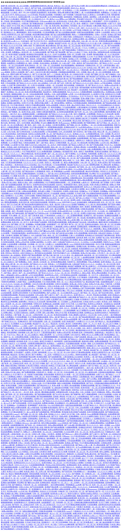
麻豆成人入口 (92, 337)
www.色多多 (50, 277)
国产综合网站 (50, 167)
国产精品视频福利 (77, 79)
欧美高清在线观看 (61, 315)
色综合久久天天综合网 (105, 114)
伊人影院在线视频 (100, 204)
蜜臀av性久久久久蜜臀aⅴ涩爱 (93, 335)
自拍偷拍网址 (9, 158)
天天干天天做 (6, 107)
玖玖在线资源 (99, 467)
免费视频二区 (15, 121)
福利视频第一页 (53, 438)
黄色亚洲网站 (59, 103)
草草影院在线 (99, 513)
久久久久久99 (91, 28)
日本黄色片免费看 (78, 189)
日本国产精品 (19, 520)
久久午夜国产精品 (16, 143)
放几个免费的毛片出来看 (95, 189)
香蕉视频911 (28, 388)
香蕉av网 (61, 12)
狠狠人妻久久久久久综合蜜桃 (98, 348)
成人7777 (85, 458)
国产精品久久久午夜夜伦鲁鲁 (74, 76)
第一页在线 (5, 21)
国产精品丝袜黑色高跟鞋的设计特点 (35, 204)
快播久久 (7, 330)
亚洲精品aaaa (25, 167)
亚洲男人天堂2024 (45, 421)
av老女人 (111, 116)
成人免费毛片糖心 (60, 290)
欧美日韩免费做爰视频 (33, 92)
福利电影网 (42, 352)
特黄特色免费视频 (8, 282)
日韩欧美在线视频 (87, 209)
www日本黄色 (7, 37)
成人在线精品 (43, 83)
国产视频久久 (25, 235)
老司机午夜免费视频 (110, 463)
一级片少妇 (89, 368)
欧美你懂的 (52, 12)
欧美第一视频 (86, 343)
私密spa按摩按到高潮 (56, 430)
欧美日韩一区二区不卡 (42, 37)
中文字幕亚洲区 (38, 76)
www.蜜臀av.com (61, 19)
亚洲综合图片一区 (23, 85)
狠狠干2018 (29, 145)
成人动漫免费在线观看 (105, 330)
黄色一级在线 (30, 59)
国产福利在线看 (18, 213)
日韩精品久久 (10, 136)
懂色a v (75, 34)
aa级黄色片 (24, 306)
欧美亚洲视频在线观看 (23, 193)
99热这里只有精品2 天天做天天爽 (105, 187)
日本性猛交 (25, 41)
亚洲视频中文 (37, 489)
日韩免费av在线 (101, 240)
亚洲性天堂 (43, 50)
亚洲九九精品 (32, 107)
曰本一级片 (80, 28)
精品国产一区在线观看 (79, 90)
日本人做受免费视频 (60, 94)
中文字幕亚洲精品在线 (30, 21)
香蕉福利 (21, 366)
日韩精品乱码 (78, 37)
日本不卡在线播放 (60, 54)
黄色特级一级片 (15, 123)
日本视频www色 (86, 59)
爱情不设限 (14, 74)
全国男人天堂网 (29, 81)
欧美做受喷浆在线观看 (12, 149)
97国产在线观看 (91, 251)
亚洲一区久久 (64, 308)
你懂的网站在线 (76, 178)
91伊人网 (52, 83)
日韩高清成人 (46, 441)
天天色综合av (74, 96)
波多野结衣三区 (69, 507)
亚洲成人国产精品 (114, 34)
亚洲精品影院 (82, 226)
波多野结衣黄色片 (39, 207)
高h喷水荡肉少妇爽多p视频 (96, 363)
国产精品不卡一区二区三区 (87, 297)
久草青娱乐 (39, 319)
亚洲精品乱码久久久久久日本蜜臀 (35, 361)
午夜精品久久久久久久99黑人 (88, 50)
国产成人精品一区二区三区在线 (69, 45)
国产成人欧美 (51, 28)
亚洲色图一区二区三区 (41, 330)
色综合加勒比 (45, 63)
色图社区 (89, 140)
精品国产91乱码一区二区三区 (66, 43)
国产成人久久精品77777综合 (77, 52)
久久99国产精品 (81, 304)
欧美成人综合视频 (19, 107)
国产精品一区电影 (8, 48)
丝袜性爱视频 (27, 304)
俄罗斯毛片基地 (21, 346)
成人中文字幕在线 (85, 26)
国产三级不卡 (50, 295)
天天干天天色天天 (11, 17)
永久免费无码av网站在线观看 (93, 176)
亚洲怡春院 (109, 467)
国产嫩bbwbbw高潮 (47, 231)
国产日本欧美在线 (23, 132)
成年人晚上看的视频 (16, 59)
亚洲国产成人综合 (103, 237)
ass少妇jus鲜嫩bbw (48, 518)
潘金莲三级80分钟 (69, 469)
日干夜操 (24, 28)
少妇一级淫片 (87, 328)
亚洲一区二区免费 (74, 54)
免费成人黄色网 (55, 436)
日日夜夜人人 (42, 173)
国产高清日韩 (116, 421)
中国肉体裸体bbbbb (66, 337)
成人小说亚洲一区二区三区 (25, 178)
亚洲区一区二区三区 (55, 372)
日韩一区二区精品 (44, 125)
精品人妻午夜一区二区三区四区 (40, 189)
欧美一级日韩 (55, 204)
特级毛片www (108, 242)
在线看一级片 (10, 211)
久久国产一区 (50, 350)
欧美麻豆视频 (94, 143)
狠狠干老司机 (93, 460)
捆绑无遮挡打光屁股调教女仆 (110, 222)
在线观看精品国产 (108, 282)
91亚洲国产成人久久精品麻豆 (62, 299)
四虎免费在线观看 (102, 527)
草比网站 (20, 482)
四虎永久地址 (28, 156)
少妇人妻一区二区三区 (89, 41)
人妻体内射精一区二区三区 (109, 275)
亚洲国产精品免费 (52, 487)
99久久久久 (20, 61)
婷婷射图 (46, 370)
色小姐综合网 (82, 143)
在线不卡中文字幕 (13, 26)
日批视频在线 (84, 377)
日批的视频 (75, 98)
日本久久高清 (103, 315)
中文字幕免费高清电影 (46, 118)
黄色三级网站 (27, 251)
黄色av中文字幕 (74, 81)
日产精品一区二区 (37, 467)
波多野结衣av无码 (52, 275)
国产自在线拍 (98, 215)
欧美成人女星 (59, 286)
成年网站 (54, 489)
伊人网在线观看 (11, 200)
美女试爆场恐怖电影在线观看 (97, 193)
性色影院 (74, 26)
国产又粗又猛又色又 (64, 39)
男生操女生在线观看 (26, 295)
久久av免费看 (115, 257)
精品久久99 (6, 224)
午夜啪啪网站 (109, 396)
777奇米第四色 (99, 19)
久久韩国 (115, 390)
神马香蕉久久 (76, 273)
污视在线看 (84, 70)
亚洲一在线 (58, 319)
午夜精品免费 (61, 101)
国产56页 (60, 83)
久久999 (90, 56)
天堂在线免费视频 (22, 427)
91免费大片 (80, 321)
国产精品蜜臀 (60, 52)
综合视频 (43, 407)
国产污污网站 (40, 277)
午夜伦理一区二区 (12, 140)
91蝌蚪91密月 (53, 59)
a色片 (105, 70)
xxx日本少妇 (104, 143)
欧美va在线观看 (52, 105)
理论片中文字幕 (106, 405)
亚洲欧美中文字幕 (14, 191)
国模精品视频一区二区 (20, 94)
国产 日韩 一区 (14, 476)
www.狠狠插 (5, 72)
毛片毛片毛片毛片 (63, 118)
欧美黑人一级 (89, 357)
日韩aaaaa (66, 436)
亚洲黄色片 (9, 196)
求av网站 (92, 173)
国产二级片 (30, 72)
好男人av (112, 193)
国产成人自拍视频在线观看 (65, 32)
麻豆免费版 (35, 123)
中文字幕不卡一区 (20, 374)
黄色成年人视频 (44, 191)
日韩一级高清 (77, 63)
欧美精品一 (9, 165)
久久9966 (61, 500)
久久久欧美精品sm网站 (77, 456)
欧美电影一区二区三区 (25, 436)
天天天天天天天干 (107, 399)
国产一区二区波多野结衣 (28, 273)
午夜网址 (92, 308)
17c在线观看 (105, 32)
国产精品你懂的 (96, 70)
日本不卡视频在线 (98, 392)
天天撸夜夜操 (15, 441)
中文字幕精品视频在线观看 (55, 182)
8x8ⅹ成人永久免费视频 (22, 284)
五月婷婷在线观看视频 (65, 112)
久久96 (113, 416)
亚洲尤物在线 (22, 134)
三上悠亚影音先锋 (75, 301)
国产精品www (67, 434)
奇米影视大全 (64, 260)
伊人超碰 (96, 447)
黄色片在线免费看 (35, 32)
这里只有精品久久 (14, 23)
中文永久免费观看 (40, 138)
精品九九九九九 (59, 348)
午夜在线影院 (114, 480)
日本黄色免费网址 (59, 125)
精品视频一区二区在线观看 (17, 310)
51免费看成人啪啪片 (15, 377)
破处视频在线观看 (8, 277)
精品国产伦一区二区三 (41, 324)
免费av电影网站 (8, 511)
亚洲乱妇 (79, 306)
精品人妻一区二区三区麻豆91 (108, 132)
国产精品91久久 (111, 343)
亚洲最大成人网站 (12, 494)
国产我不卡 (27, 185)
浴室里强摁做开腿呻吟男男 (51, 56)
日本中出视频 (30, 196)
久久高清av (85, 242)
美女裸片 (104, 59)
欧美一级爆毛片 (83, 23)
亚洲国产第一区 (109, 350)
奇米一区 (106, 310)
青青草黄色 (18, 81)
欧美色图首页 (9, 50)
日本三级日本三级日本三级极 (13, 454)
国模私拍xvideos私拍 (49, 198)
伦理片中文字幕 (28, 103)
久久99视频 (36, 218)
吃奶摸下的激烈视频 (15, 271)
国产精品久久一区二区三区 (67, 317)
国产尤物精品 (111, 74)
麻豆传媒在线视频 (69, 138)
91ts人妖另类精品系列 (56, 405)
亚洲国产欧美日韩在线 (42, 79)
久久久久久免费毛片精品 (89, 416)
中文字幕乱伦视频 (78, 489)
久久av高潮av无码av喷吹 (83, 169)
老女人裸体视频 (26, 140)
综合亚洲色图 (49, 399)
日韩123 (36, 231)
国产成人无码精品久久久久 (106, 385)
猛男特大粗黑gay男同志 (69, 377)
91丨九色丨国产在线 (105, 28)
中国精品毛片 (110, 432)
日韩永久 (62, 105)
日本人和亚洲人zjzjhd (37, 28)
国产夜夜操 (63, 59)
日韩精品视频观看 (54, 98)
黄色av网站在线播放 (99, 273)
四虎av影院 (63, 416)
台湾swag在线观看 (71, 319)
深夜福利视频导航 (49, 112)
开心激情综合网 (39, 45)
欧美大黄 (115, 72)
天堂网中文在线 (31, 10)
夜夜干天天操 (15, 70)
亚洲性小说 (102, 154)
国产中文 (104, 407)
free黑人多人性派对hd (40, 359)
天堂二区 (18, 511)
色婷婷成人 (59, 116)
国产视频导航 (76, 394)
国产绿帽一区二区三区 (29, 414)
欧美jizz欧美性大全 (65, 211)
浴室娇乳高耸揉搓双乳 (38, 12)
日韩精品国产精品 (63, 350)
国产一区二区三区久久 (70, 70)
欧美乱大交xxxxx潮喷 (28, 160)
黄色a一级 (53, 317)
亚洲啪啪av (57, 151)
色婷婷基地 (47, 290)
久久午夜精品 (23, 452)
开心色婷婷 (55, 240)
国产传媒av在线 (91, 132)
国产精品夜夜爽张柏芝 (32, 56)
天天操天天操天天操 (110, 98)
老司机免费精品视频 (58, 262)
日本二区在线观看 (65, 121)
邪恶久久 (48, 162)
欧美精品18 (89, 235)
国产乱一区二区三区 (100, 169)
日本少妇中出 (63, 136)
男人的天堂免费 (111, 176)
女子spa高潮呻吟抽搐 (84, 447)
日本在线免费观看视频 (50, 237)
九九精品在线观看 (40, 52)
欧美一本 (49, 171)
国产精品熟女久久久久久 (62, 134)
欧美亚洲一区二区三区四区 (32, 149)
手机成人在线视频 (99, 436)
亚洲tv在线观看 (53, 379)
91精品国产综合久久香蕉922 (85, 15)
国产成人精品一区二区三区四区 (103, 160)
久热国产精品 (21, 282)
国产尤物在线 (61, 277)
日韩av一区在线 (101, 34)
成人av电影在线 (33, 407)
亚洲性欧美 (94, 61)
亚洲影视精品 (27, 79)
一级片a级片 (95, 399)
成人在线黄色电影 (42, 436)
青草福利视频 (84, 87)
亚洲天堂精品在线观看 (55, 207)
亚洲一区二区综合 (112, 19)
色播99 (38, 112)
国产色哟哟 (24, 127)
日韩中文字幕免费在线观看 (35, 105)
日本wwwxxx (66, 204)
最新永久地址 (23, 182)
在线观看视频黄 (83, 138)
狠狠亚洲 (116, 301)
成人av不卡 (101, 317)
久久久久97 (61, 505)
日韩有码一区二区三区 (30, 43)
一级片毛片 (13, 114)
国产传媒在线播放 (69, 50)
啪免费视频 (89, 151)
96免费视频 (109, 423)
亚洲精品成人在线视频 (51, 304)
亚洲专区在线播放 (102, 151)
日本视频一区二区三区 (36, 244)
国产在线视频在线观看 (14, 185)
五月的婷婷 (27, 116)
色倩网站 (98, 271)
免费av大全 (5, 74)
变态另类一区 (23, 176)
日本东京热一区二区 (72, 449)
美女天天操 (77, 121)
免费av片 (102, 158)
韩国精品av (90, 101)
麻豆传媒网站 (60, 209)
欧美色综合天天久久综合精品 (26, 165)
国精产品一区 (61, 156)
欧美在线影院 (23, 379)
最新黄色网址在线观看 (24, 209)
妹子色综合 (106, 401)
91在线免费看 (92, 147)
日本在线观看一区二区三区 (45, 156)
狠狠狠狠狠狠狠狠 (95, 103)
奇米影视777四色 (26, 390)
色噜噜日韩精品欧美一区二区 (47, 196)
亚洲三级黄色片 (106, 61)
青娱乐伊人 (49, 319)
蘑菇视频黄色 (22, 32)
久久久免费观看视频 (44, 151)
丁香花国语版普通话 (18, 233)
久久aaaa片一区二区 (21, 169)
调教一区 (79, 220)
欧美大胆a (47, 489)
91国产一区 (60, 10)
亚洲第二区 (19, 48)
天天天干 (36, 332)
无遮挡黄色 (14, 370)
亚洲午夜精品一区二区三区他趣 (29, 136)
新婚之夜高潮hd (11, 366)
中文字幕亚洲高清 (54, 138)
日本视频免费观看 (93, 136)
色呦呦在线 (77, 17)
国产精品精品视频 (110, 103)
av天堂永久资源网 (63, 335)
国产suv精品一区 (55, 50)
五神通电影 (60, 326)
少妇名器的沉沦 (60, 454)
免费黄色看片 (116, 76)
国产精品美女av (104, 454)
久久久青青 (28, 456)
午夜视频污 (58, 15)
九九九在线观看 (11, 452)
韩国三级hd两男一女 (47, 335)
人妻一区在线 (14, 160)
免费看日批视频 (77, 123)
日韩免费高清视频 (22, 337)
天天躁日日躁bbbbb (21, 313)
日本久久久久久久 (21, 465)
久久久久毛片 (110, 491)
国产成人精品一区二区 (39, 443)
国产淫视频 (5, 145)
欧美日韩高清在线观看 (39, 202)
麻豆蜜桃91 (65, 26)
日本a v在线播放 (88, 441)
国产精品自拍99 (28, 171)
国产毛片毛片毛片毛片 (39, 41)
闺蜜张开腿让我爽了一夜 (74, 12)
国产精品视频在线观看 (43, 394)
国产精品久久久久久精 (38, 264)
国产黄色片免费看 (63, 410)
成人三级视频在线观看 (26, 114)
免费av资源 (75, 41)
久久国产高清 (73, 87)
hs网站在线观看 (26, 76)
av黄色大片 (85, 182)
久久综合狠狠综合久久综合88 (109, 105)
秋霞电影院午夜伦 (71, 185)
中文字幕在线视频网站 (108, 196)
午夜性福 (25, 23)
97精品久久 (8, 374)
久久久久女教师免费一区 (106, 121)
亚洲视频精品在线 (105, 39)
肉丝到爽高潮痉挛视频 (41, 34)
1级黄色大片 (80, 140)
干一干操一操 (46, 26)
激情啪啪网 (67, 56)
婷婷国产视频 (113, 118)
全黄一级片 (88, 513)
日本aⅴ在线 (34, 452)
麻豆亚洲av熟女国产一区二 (36, 98)
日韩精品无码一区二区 (93, 65)
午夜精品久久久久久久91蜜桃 (95, 37)
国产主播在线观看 (84, 158)
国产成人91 (102, 346)
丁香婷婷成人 (41, 286)
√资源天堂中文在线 (60, 87)
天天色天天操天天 (8, 343)
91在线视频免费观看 (92, 12)
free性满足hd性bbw (85, 127)
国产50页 (33, 129)
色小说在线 (81, 149)
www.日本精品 (45, 30)
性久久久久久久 (115, 59)
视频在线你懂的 (83, 496)
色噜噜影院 (105, 136)
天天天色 (54, 158)
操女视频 (5, 79)
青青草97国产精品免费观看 (32, 255)
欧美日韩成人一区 (103, 511)
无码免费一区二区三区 (35, 39)
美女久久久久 (91, 105)
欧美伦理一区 (27, 52)
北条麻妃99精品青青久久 (90, 449)
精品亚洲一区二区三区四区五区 (96, 255)
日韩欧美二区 (87, 30)
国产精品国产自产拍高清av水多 (98, 76)
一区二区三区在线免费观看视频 (103, 359)
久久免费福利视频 (88, 527)
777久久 (85, 48)
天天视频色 (15, 324)
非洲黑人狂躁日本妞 (71, 191)
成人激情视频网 (102, 308)
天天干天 (94, 275)
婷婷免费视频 (82, 262)
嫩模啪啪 (96, 59)
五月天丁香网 (105, 416)
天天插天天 (103, 476)
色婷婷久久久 (47, 251)
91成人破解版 (95, 407)
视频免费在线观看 (21, 474)
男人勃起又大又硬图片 (18, 257)
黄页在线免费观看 (98, 500)
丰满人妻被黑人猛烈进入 (78, 315)
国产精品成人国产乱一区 (58, 229)
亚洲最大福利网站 (14, 103)
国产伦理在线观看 (36, 321)
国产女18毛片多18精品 (64, 169)
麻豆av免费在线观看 (71, 162)
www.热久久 (5, 324)
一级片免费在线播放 (57, 485)
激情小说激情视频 (64, 383)
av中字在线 (77, 30)
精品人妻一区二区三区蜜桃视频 (99, 72)
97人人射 (89, 204)
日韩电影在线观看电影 (106, 372)
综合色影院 (53, 260)
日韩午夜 (114, 68)
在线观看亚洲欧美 (62, 244)
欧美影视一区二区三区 (77, 452)
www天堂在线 (32, 15)
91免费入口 (93, 48)
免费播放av (105, 12)
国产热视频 (14, 129)
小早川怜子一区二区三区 (106, 253)
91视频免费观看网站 (86, 34)
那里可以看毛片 (74, 494)
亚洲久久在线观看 (18, 72)
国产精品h (58, 251)
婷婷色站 (75, 390)
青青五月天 (70, 447)
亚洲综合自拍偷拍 (92, 224)
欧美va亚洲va (103, 162)
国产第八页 (87, 485)
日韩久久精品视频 (40, 456)
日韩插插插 (75, 253)
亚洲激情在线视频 (30, 118)
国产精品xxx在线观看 (46, 129)
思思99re (8, 253)
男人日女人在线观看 (75, 290)
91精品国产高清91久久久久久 (69, 242)
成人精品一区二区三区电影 (61, 30)
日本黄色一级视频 (47, 43)
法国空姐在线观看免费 (72, 341)
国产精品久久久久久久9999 (27, 83)
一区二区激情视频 (74, 182)
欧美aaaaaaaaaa (21, 15)
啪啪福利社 (113, 308)
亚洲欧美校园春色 (29, 173)
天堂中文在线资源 (110, 21)
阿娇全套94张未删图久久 (21, 381)
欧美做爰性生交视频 (94, 218)
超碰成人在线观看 (67, 193)
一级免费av (31, 286)
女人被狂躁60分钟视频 (60, 388)
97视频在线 (19, 180)
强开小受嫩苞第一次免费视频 (85, 114)
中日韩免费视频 (49, 32)
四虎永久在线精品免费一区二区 (40, 134)
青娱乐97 (23, 410)
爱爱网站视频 (94, 165)
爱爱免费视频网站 (11, 202)
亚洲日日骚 (19, 277)
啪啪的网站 (27, 207)
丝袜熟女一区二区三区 (84, 467)
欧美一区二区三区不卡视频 (108, 324)
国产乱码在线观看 (37, 487)
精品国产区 (63, 268)
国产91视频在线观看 (91, 196)
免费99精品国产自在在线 (77, 222)
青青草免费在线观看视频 (108, 41)
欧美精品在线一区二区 (63, 288)
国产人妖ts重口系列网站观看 (73, 251)
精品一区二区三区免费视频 (58, 235)
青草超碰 (65, 412)
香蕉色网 (19, 388)
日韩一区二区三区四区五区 (45, 505)
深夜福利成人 (20, 218)
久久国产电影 (110, 403)
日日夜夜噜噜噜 (56, 213)
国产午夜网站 (71, 154)
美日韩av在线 (89, 290)
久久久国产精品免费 (39, 17)
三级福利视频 (58, 432)
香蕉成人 (51, 264)
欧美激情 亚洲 (77, 332)
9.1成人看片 (60, 518)
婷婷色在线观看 (115, 191)
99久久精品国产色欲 (39, 235)
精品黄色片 (47, 92)
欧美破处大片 (91, 346)
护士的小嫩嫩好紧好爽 (49, 123)
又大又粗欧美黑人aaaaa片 (70, 293)
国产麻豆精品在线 (74, 359)
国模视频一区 (24, 260)
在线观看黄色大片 (21, 502)
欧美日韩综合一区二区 (33, 65)
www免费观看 (96, 200)
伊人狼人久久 (71, 396)
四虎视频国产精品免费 (27, 357)
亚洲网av (85, 125)
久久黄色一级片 (51, 242)
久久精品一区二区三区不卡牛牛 (85, 211)
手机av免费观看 (94, 262)
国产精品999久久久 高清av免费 (70, 196)
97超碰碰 (5, 257)
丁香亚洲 (85, 350)
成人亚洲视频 (35, 518)
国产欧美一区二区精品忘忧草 (73, 74)
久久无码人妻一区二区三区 (44, 101)
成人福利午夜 (35, 423)
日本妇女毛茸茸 (108, 200)
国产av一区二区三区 (63, 249)
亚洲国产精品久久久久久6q (106, 79)
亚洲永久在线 (36, 383)
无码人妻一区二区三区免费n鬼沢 (40, 226)
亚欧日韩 (42, 121)
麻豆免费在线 (51, 45)
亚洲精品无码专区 (85, 427)
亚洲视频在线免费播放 (85, 469)
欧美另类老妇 (87, 45)
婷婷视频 (21, 332)
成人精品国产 (94, 354)
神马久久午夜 (116, 32)
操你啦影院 (68, 17)
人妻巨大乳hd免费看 (81, 434)
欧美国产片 (18, 432)
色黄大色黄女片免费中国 (99, 185)
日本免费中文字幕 (104, 15)
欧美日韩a (93, 52)
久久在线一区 (103, 211)
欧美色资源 (93, 233)
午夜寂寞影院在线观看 (10, 96)
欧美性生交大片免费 (113, 94)
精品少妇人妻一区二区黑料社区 (68, 61)
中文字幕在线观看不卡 (38, 127)
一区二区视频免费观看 (74, 215)
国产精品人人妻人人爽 (84, 445)
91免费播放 (9, 246)
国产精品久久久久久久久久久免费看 (93, 286)
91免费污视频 (22, 348)
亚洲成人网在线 (80, 147)
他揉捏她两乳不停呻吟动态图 (80, 268)
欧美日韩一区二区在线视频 (88, 498)
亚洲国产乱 (88, 215)
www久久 (28, 48)
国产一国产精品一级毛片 (45, 143)
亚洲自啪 (105, 469)
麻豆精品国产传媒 (93, 282)
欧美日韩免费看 (47, 454)
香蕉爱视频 (37, 480)
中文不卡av (108, 145)
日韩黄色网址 (93, 277)
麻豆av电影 (86, 109)
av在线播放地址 (83, 396)
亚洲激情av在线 (49, 61)
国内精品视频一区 (100, 54)
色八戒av (54, 524)
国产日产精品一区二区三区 (107, 123)
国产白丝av (32, 516)
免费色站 (69, 103)
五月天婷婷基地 (98, 343)
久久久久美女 (65, 255)
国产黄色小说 (37, 339)
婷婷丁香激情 (85, 207)
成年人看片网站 (48, 313)
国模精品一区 (25, 19)
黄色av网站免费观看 (49, 136)
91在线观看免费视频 (91, 410)
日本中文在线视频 (105, 394)
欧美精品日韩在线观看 (35, 54)
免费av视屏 (37, 187)
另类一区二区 (7, 98)
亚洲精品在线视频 (112, 215)
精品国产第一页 (29, 271)
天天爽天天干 (112, 149)
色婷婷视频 (92, 154)
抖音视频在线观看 (73, 343)
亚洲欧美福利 (42, 160)
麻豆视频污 (114, 143)
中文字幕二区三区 (69, 23)
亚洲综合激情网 (75, 109)
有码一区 (60, 282)
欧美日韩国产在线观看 (17, 54)
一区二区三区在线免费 (15, 65)
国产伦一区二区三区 (67, 407)
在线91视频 (44, 176)
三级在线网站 (23, 200)
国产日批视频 (106, 279)
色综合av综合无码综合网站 (56, 465)
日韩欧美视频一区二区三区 (66, 143)
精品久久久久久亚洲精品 (54, 520)
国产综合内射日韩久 (91, 63)
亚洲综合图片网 (24, 17)
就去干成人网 (82, 129)
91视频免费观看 (86, 92)
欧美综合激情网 (41, 154)
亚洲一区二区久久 (102, 101)
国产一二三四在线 (54, 74)
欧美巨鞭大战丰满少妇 (46, 10)
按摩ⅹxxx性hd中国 (112, 85)
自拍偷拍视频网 (72, 326)
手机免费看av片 (19, 98)
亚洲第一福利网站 (90, 17)
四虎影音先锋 (35, 308)
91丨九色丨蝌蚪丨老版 (81, 160)
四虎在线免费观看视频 (79, 173)
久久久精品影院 (7, 463)
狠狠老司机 (14, 167)
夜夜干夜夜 (67, 37)
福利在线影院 (88, 279)
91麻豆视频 (97, 26)
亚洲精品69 (102, 107)
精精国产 (12, 68)
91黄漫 (97, 32)
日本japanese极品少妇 (48, 21)
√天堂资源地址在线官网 (106, 266)
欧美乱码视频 (11, 385)
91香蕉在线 (22, 279)
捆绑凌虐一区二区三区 (82, 520)
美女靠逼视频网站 (68, 65)
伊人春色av (50, 19)
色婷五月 (106, 218)
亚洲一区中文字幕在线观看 (24, 469)
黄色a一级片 (65, 379)
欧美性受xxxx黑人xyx (12, 41)
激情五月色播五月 (46, 341)
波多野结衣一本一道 (18, 101)
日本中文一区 (103, 10)
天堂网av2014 (17, 438)
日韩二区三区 (40, 377)
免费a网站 (72, 19)
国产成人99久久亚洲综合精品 (59, 173)
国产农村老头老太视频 (64, 233)
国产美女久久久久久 (96, 85)
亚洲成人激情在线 (105, 297)
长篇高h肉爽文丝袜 (96, 487)
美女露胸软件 (60, 403)
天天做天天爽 (80, 193)
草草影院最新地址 (50, 149)
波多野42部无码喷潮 (20, 293)
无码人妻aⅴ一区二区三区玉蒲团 (40, 348)
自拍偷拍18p (10, 209)
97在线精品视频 (15, 368)
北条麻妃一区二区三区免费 (71, 458)
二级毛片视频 (43, 297)
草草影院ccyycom (55, 202)
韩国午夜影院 (99, 178)
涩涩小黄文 (66, 98)
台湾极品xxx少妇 (60, 81)
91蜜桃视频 (38, 180)
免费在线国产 (50, 39)
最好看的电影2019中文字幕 (86, 330)
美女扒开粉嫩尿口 (79, 346)
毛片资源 (30, 101)
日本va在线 (39, 295)
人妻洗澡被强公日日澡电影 (87, 107)
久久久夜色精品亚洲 (82, 94)
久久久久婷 (90, 321)
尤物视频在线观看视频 (66, 72)
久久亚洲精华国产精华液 (25, 350)
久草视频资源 (112, 109)
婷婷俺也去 (26, 70)
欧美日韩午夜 (24, 202)
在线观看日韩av (99, 92)
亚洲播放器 (28, 180)
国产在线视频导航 (55, 357)
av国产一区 (37, 237)
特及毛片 (58, 469)
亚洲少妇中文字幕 (73, 527)
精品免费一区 (58, 162)
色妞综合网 (29, 277)
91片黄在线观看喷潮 (39, 70)
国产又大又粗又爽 (39, 74)
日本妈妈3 (66, 271)
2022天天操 (13, 229)
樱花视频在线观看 (48, 392)
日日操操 (64, 301)
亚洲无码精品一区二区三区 (61, 346)
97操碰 (98, 469)
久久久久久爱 (18, 460)
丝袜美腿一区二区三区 (71, 257)
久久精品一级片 (16, 12)
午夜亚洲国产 (97, 21)
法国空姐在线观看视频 (85, 32)
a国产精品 (111, 220)
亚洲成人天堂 (73, 59)
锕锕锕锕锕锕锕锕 (51, 337)
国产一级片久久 (44, 346)
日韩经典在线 (59, 246)
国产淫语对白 (78, 132)
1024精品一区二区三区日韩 (105, 264)
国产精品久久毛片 (106, 63)
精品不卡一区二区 (12, 478)
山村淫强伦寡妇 (109, 65)
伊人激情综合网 (77, 255)
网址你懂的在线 (28, 154)
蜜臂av (108, 392)
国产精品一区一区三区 (101, 30)
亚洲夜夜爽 (13, 443)
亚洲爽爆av (104, 191)
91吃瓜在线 (70, 399)
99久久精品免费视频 (41, 140)
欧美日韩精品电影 (88, 244)
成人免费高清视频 (73, 209)
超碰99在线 (109, 127)
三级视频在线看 (42, 114)
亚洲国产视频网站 (78, 204)
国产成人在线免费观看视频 (61, 34)
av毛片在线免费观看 (36, 275)
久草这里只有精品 (33, 366)
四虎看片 (7, 416)
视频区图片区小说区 (104, 288)
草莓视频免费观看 (79, 383)
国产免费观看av (62, 96)
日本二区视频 (85, 392)
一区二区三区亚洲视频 (59, 522)
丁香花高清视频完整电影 (13, 156)
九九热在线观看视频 (68, 237)
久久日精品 (116, 319)
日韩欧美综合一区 (42, 68)
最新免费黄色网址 (54, 271)
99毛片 (24, 121)
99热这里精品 (15, 237)
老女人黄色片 (23, 249)
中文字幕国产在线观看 (102, 56)
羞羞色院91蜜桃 (88, 341)
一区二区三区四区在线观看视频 (95, 116)
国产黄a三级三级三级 (51, 255)
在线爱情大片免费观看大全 (17, 63)
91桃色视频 (103, 118)
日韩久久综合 (24, 487)
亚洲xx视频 (85, 98)
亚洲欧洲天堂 (23, 321)
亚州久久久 (88, 187)
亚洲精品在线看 (34, 502)
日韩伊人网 (32, 346)
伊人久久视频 (76, 328)
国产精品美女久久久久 (36, 447)
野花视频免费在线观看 (54, 76)
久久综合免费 (116, 180)
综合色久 (59, 185)
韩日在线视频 (69, 85)
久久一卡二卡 (38, 211)
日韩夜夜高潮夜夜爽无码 (37, 343)
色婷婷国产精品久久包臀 (67, 149)
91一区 (28, 218)
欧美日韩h (56, 26)
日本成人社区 (92, 68)
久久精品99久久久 (39, 19)
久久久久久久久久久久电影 (33, 162)
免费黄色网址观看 (8, 61)
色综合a (101, 198)
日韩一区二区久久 (83, 430)
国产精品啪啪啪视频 (44, 396)
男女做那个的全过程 (85, 19)
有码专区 (16, 253)
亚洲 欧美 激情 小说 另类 (85, 237)
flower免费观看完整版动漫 (97, 414)
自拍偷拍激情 (43, 485)
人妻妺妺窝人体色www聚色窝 (65, 226)
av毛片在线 (11, 132)
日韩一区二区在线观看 (34, 61)
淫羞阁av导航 (20, 50)
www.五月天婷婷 (50, 211)
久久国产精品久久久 (91, 405)
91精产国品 (71, 277)
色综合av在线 (94, 90)
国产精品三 (110, 374)
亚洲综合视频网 (26, 494)
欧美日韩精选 (106, 496)
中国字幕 (108, 284)
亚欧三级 (80, 381)
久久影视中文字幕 (98, 94)
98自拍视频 (86, 359)
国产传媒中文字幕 (86, 403)
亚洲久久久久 (89, 79)
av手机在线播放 (107, 83)
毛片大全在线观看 (103, 173)
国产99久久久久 (77, 271)
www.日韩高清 (75, 244)
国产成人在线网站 (54, 70)
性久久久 (38, 401)
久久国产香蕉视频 (111, 487)
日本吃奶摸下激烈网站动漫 (104, 235)
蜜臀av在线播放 (98, 438)
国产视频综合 (58, 279)
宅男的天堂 (37, 304)
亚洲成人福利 (12, 147)
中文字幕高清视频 (49, 282)
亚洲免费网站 (22, 189)
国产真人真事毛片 (89, 266)
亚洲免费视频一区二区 (50, 268)
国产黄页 (64, 224)
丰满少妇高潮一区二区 (9, 260)
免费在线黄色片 (8, 423)
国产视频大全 (82, 518)
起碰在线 (74, 249)
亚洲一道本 (49, 209)
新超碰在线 (80, 65)
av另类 (71, 94)
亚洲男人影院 (76, 200)
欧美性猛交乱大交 (25, 147)
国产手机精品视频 (97, 145)
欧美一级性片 (62, 28)
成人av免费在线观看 (56, 443)
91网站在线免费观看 (29, 191)
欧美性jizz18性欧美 (27, 96)
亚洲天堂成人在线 (29, 112)
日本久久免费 (45, 299)
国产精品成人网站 (105, 251)
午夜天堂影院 (75, 388)
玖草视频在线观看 (8, 39)
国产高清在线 (55, 476)
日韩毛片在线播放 (62, 284)
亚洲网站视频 (86, 81)
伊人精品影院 (71, 167)
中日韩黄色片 (85, 299)
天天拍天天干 (57, 37)
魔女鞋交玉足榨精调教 (9, 301)
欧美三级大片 (89, 220)
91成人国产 (66, 63)
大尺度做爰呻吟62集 (64, 264)
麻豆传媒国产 (6, 527)
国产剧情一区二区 (84, 167)
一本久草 (88, 295)
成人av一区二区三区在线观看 (61, 513)
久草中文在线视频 (38, 85)
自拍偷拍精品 (41, 59)
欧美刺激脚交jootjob (86, 249)
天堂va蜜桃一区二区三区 (18, 215)
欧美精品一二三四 (72, 10)
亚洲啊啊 (31, 68)
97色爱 (87, 74)
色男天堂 (113, 366)
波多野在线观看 (113, 37)
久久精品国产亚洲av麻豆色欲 (86, 454)
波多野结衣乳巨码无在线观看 (59, 41)
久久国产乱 (68, 520)
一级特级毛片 (35, 198)
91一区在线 (37, 48)
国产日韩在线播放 (107, 449)
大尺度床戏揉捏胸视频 (14, 162)
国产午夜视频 (68, 15)
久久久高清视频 (26, 324)
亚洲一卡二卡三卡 (44, 257)
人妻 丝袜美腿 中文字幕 (107, 17)
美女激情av (92, 246)
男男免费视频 (55, 412)
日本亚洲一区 (45, 262)
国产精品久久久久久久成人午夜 (90, 43)
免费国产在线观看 (84, 500)
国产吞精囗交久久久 (9, 321)
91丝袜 (115, 394)
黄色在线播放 (15, 21)
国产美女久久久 (86, 229)
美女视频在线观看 (107, 90)
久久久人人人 (15, 154)
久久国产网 (11, 85)
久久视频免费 (97, 520)
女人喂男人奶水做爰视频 (70, 385)
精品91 (16, 76)
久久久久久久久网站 (105, 471)
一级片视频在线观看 (44, 87)
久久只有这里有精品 (8, 134)
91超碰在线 (112, 70)
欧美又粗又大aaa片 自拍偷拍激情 (74, 202)
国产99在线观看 (114, 45)
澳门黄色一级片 (104, 68)
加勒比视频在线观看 (25, 187)
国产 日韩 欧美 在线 (36, 215)
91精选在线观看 (29, 143)
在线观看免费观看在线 (68, 180)
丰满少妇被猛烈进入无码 (94, 231)
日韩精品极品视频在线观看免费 (71, 187)
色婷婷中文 (101, 213)
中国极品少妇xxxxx (22, 423)
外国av (44, 434)
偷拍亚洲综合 (105, 421)
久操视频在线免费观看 (52, 23)
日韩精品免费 (106, 443)
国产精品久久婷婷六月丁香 (79, 145)
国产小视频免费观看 (89, 394)
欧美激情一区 (56, 63)
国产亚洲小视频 (114, 204)
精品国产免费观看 (8, 10)
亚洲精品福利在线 (40, 116)
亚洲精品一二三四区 (51, 180)
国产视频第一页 (15, 112)
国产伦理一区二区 (100, 45)
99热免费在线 (92, 222)
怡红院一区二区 (110, 87)
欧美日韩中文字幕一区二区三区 (58, 200)
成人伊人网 (104, 410)
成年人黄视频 (9, 427)
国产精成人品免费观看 (104, 357)
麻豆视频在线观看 (29, 87)
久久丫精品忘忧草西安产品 (23, 37)
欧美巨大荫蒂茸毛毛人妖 (11, 34)
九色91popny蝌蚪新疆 (66, 524)
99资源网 (51, 116)
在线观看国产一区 (53, 224)
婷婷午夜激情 (62, 145)
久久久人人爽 (113, 240)
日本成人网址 (73, 21)
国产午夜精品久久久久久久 (60, 370)
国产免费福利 (74, 229)
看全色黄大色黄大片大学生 (19, 268)
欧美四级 (95, 158)
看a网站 (99, 310)
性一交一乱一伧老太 (41, 266)
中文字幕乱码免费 (86, 370)
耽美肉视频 (54, 176)
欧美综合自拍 (62, 21)
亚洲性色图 (95, 182)
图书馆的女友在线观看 (43, 253)
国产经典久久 (12, 279)
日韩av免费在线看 (42, 449)
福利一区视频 (33, 63)
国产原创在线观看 (17, 30)
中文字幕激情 (94, 191)
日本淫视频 (26, 123)
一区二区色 (47, 354)
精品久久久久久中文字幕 (112, 26)
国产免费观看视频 (29, 372)
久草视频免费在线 (93, 134)
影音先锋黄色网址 (27, 394)
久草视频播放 (47, 279)
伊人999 (26, 12)
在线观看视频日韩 (17, 425)
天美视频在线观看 (47, 249)
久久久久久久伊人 (29, 288)
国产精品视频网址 (54, 471)
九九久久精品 (33, 341)
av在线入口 (60, 215)
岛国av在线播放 (59, 447)
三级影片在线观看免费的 (26, 385)
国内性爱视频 (111, 112)
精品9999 (19, 319)
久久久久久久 (99, 127)
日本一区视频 (81, 72)
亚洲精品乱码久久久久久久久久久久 (96, 260)
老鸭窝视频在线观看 (55, 127)
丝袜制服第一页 (84, 275)
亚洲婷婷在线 (108, 518)
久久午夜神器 (82, 154)
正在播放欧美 (14, 390)
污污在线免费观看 (69, 107)
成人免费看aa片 (91, 39)
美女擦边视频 (35, 268)
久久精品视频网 (96, 242)
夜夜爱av (47, 94)
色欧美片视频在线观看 (61, 189)
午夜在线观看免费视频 (109, 447)
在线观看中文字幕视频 (88, 10)
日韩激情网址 (70, 246)
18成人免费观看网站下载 (59, 109)
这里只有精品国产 (69, 321)
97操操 (76, 299)
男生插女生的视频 (46, 15)
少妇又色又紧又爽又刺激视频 (46, 72)
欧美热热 (82, 136)
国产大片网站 (92, 379)
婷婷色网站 (101, 478)
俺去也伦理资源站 (92, 171)
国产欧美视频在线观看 (75, 421)
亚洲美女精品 (22, 68)
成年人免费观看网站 (37, 182)
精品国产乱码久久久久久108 (75, 68)
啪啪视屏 (12, 341)
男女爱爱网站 (34, 491)
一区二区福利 (74, 482)
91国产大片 (112, 23)
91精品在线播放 (85, 21)
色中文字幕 (100, 244)
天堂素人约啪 (61, 220)
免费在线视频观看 (79, 56)
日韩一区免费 (6, 52)
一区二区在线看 (57, 85)
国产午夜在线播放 (8, 328)
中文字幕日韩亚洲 (17, 105)
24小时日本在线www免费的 (73, 463)
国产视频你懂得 (90, 123)
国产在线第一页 (44, 107)
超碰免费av (97, 229)
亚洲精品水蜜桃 (78, 39)
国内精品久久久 (10, 32)
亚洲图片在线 (81, 246)
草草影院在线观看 (19, 90)
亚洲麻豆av (83, 191)
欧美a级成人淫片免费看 (69, 240)
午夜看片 (112, 169)
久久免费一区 (112, 107)
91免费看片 (82, 460)
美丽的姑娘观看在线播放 (76, 101)
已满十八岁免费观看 (76, 235)
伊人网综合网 (106, 165)
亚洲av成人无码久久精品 (45, 178)
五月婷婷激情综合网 (107, 277)
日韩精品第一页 (81, 85)
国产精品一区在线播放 (45, 81)
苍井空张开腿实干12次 (61, 253)
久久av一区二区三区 (62, 273)
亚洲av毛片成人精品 (101, 140)
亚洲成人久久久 (79, 134)
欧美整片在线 (24, 308)
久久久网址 (19, 196)
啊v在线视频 (15, 28)
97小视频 (13, 176)
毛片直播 (114, 454)
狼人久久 (48, 54)
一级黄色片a (49, 469)
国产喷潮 (51, 52)
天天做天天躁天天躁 (15, 118)
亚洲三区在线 (83, 185)
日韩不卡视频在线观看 (98, 23)
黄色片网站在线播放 (49, 423)
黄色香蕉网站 (111, 167)
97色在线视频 (10, 83)
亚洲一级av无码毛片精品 (76, 105)
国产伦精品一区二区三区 (78, 423)
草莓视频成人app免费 (62, 171)
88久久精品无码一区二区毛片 (45, 145)
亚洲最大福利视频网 (8, 482)
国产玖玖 (90, 383)
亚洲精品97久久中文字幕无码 (27, 445)
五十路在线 (117, 279)
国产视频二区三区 (98, 74)
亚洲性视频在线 (23, 109)
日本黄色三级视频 (12, 235)
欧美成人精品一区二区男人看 (35, 471)
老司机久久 (69, 116)
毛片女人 (72, 28)
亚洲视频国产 (33, 405)
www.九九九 (66, 474)
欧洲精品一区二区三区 (15, 92)
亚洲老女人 (19, 10)
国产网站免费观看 (83, 399)
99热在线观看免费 (37, 94)
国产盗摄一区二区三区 (23, 315)
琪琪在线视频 (102, 326)
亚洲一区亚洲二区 (101, 96)
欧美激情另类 (68, 151)
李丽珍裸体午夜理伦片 (103, 456)
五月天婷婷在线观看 (55, 17)
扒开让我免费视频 (99, 167)
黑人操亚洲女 (41, 271)
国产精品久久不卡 (89, 121)
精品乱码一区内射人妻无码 (52, 48)
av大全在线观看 (32, 50)
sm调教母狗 (60, 167)
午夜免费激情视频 (18, 496)
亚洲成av (7, 496)
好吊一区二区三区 (108, 202)
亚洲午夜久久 (79, 295)
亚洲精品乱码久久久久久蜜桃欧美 (101, 129)
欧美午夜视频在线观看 (95, 412)
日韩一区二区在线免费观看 (91, 401)
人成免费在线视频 (88, 257)
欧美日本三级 (32, 421)
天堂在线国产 (34, 176)
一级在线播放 (24, 198)
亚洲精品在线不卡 (71, 127)
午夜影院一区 (35, 169)
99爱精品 (102, 460)
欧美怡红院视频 (97, 87)
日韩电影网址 (89, 332)
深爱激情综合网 (104, 52)
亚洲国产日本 (20, 39)
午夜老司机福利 (115, 96)
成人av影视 (71, 220)
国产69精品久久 (26, 74)
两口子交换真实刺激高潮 (30, 26)
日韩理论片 (24, 129)
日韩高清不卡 (41, 372)
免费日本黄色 (78, 513)
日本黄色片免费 (45, 452)
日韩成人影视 (60, 231)
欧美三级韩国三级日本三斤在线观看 (84, 118)
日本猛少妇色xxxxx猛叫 (11, 297)
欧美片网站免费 (94, 361)
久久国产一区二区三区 (66, 198)
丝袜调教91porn (7, 193)
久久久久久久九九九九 (23, 246)
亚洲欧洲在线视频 (30, 328)
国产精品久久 (100, 209)
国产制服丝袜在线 (37, 23)
